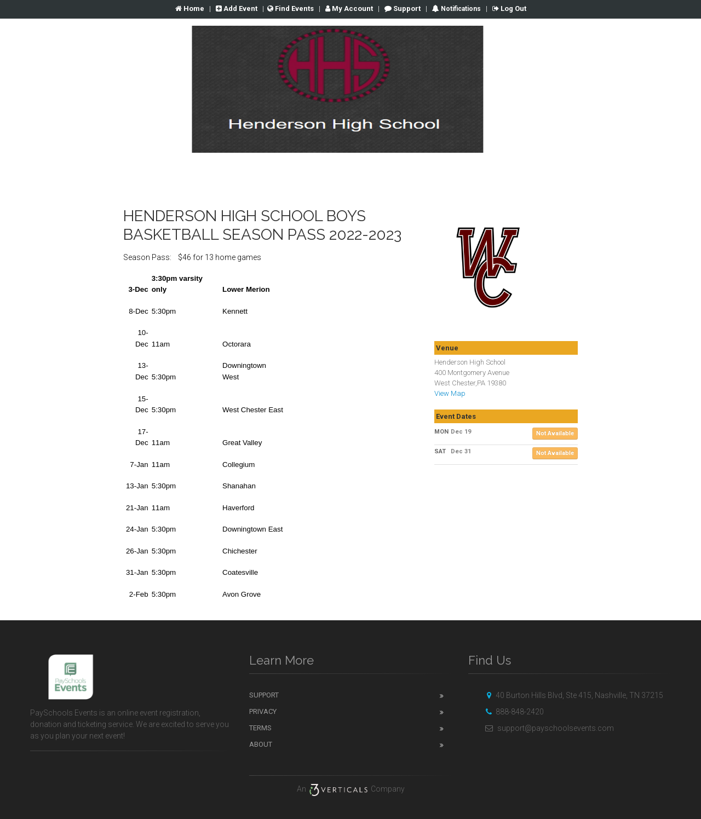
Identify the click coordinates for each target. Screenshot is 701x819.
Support (402, 8)
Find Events (290, 8)
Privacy (263, 711)
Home (189, 8)
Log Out (509, 8)
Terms (260, 728)
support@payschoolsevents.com (548, 728)
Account (349, 8)
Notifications (460, 9)
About (260, 744)
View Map (450, 393)
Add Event (236, 8)
